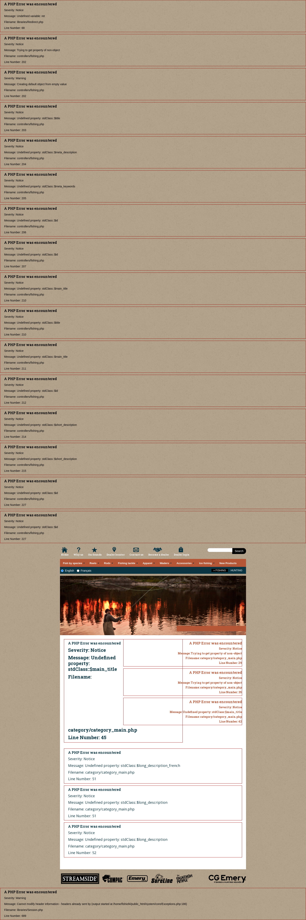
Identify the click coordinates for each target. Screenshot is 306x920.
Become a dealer (158, 554)
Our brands (95, 554)
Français (84, 570)
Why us (78, 554)
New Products (228, 563)
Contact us (136, 554)
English (67, 570)
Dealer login (181, 554)
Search (239, 551)
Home (64, 554)
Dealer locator (115, 554)
